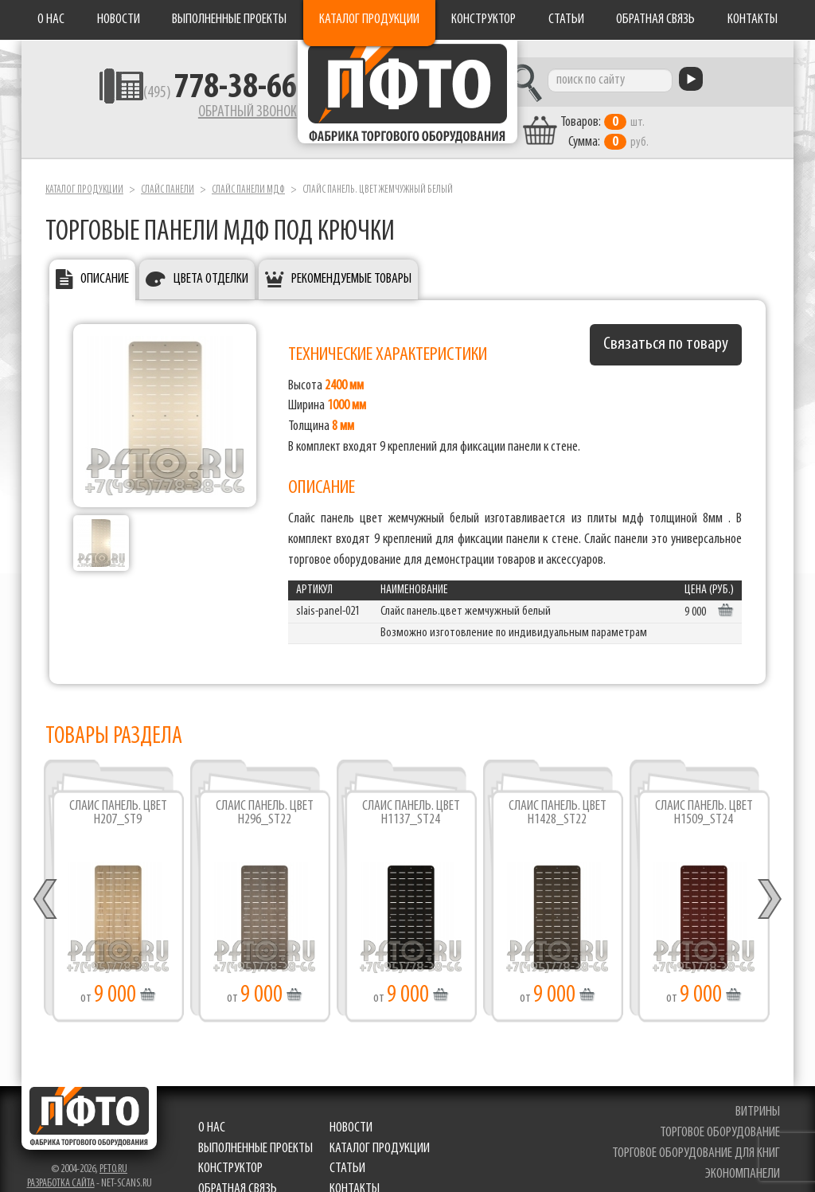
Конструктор (483, 19)
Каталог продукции (369, 19)
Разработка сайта (61, 1168)
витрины (759, 1096)
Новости (118, 19)
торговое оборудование (721, 1116)
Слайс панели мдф (248, 174)
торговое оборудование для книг (698, 1137)
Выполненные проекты (229, 19)
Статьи (566, 19)
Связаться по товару (665, 328)
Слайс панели (167, 174)
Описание (104, 263)
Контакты (752, 19)
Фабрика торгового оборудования (407, 99)
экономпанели (744, 1158)
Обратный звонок (197, 115)
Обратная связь (655, 19)
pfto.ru (113, 1154)
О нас (50, 19)
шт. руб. (658, 117)
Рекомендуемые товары (351, 263)
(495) (170, 96)
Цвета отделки (211, 263)
